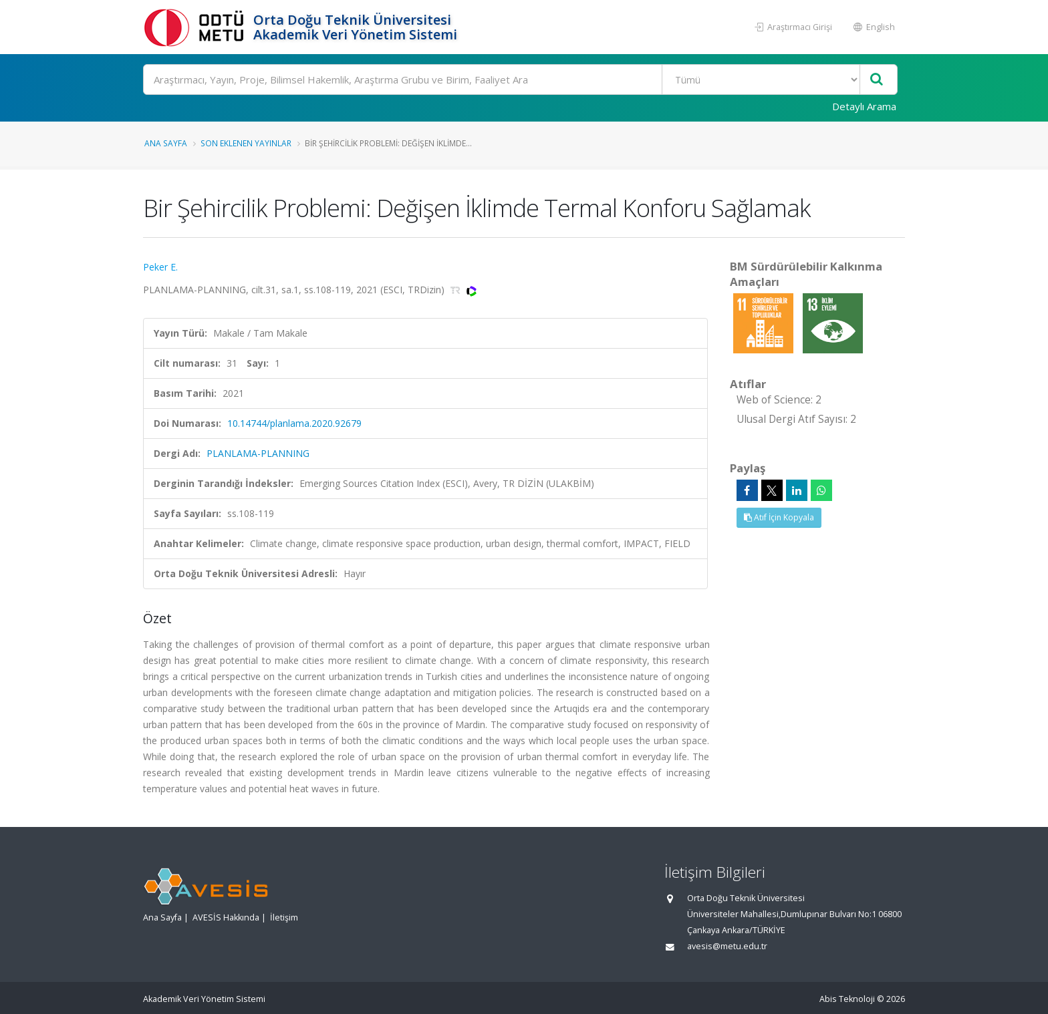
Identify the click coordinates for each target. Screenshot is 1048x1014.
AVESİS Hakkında (225, 917)
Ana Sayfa (165, 143)
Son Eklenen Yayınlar (246, 143)
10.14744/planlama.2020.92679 (294, 423)
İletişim (284, 917)
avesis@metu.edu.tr (727, 946)
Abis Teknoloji (847, 999)
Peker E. (160, 267)
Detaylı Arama (864, 106)
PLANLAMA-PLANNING (258, 453)
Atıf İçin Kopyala (779, 517)
